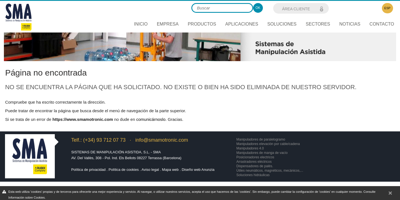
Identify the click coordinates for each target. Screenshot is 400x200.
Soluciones (282, 24)
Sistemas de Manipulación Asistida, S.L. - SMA (116, 152)
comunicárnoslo (151, 119)
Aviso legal (150, 170)
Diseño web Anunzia (198, 170)
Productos (202, 24)
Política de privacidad (88, 170)
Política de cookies (123, 170)
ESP (387, 8)
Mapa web (170, 170)
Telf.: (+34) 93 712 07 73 (98, 140)
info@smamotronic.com (161, 140)
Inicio (141, 24)
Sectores (318, 24)
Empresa (168, 24)
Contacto (381, 24)
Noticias (350, 24)
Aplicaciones (241, 24)
